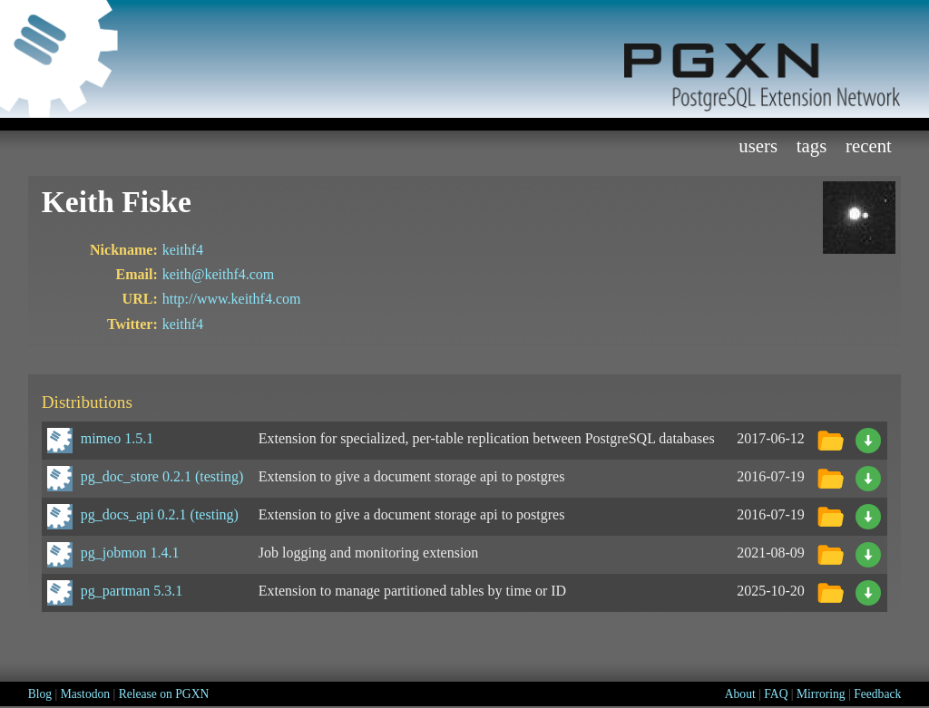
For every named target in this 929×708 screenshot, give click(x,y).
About (740, 694)
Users (757, 145)
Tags (812, 145)
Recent (869, 145)
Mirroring (821, 694)
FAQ (775, 694)
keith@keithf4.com (218, 274)
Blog (40, 694)
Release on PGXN (164, 694)
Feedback (877, 694)
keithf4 (182, 249)
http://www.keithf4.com (231, 298)
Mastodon (85, 694)
